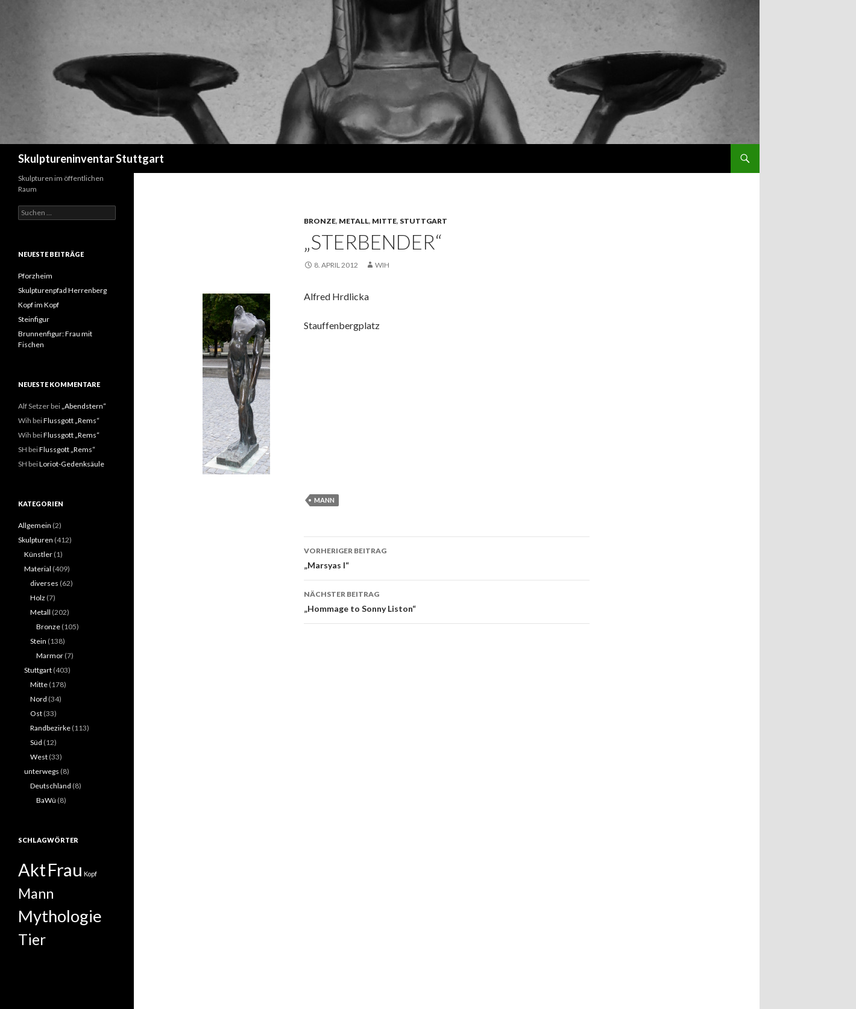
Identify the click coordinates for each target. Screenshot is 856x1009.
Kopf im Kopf (38, 304)
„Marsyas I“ (447, 557)
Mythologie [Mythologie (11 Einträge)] (60, 916)
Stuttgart (423, 220)
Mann (324, 500)
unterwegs (41, 771)
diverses (44, 583)
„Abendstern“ (83, 405)
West (39, 756)
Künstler (38, 554)
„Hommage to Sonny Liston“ (447, 600)
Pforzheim (35, 275)
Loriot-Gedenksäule (71, 463)
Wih (382, 264)
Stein (38, 641)
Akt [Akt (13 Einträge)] (32, 870)
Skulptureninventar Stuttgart (91, 158)
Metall (354, 220)
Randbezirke (50, 727)
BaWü (46, 800)
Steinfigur (33, 319)
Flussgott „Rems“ (71, 420)
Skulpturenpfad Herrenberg (62, 290)
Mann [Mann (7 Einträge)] (36, 893)
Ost (36, 713)
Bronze (320, 220)
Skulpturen (35, 539)
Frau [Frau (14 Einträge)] (65, 869)
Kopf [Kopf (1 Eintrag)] (90, 874)
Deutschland (50, 785)
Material (37, 568)
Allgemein (34, 525)
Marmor (49, 655)
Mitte (384, 220)
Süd (36, 742)
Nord (38, 698)
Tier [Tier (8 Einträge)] (32, 939)
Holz (37, 597)
